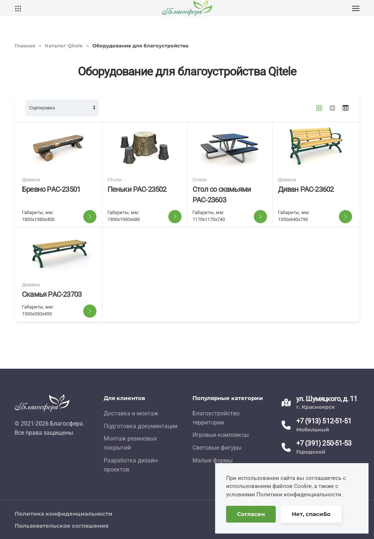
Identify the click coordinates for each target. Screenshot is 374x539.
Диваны (31, 179)
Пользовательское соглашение (62, 525)
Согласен (251, 514)
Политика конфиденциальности (63, 513)
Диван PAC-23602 (306, 189)
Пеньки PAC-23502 (137, 189)
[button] (355, 8)
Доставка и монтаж (131, 413)
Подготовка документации (141, 426)
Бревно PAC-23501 (51, 189)
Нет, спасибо (311, 514)
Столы (114, 179)
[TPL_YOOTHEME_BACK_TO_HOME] (187, 8)
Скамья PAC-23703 (51, 294)
